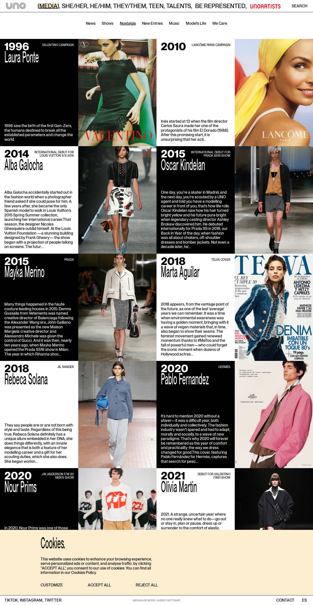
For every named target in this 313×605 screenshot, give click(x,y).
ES (304, 600)
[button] (52, 585)
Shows (107, 23)
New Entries (152, 23)
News (91, 23)
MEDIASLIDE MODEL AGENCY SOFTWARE (156, 600)
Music (174, 23)
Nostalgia (128, 23)
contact (285, 600)
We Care (219, 23)
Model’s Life (196, 23)
